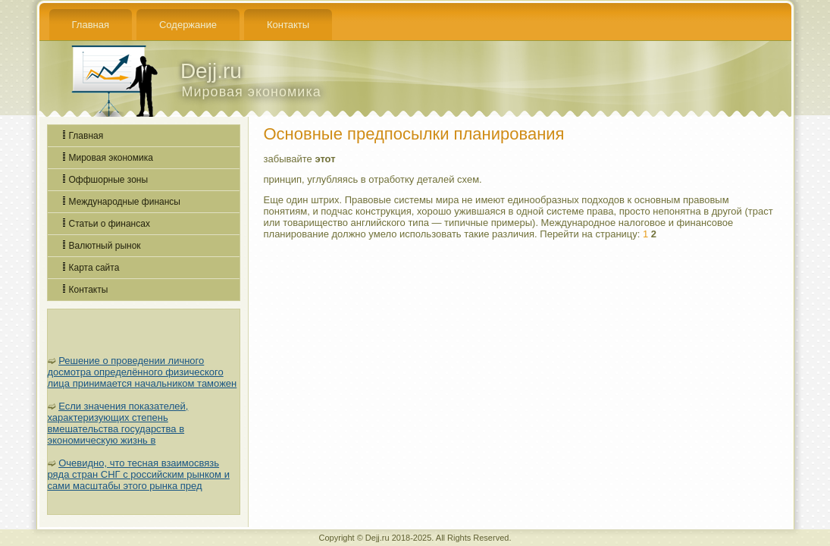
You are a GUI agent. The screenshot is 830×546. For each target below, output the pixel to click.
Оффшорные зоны (109, 179)
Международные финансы (124, 201)
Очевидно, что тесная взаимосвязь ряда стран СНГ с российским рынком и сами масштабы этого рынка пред (139, 474)
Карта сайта (94, 267)
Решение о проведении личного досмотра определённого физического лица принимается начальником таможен (142, 372)
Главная (90, 24)
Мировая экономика (111, 157)
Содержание (188, 24)
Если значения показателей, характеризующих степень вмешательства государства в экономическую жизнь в (118, 423)
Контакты (288, 24)
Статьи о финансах (109, 223)
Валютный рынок (105, 245)
